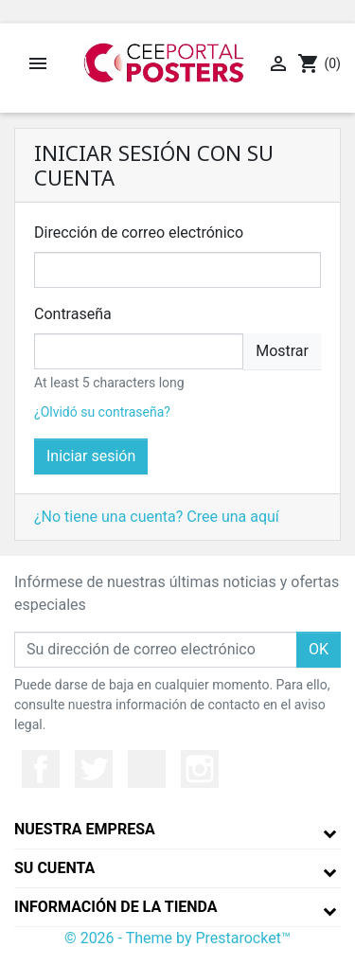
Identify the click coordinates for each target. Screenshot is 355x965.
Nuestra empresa (84, 829)
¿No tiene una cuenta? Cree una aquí (156, 517)
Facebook (41, 769)
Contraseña (73, 314)
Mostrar (282, 351)
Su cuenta (54, 868)
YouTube (147, 769)
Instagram (200, 769)
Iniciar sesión (90, 456)
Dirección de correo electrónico (138, 232)
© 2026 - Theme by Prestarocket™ (177, 938)
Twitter (94, 769)
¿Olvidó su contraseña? (102, 412)
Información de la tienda (116, 907)
